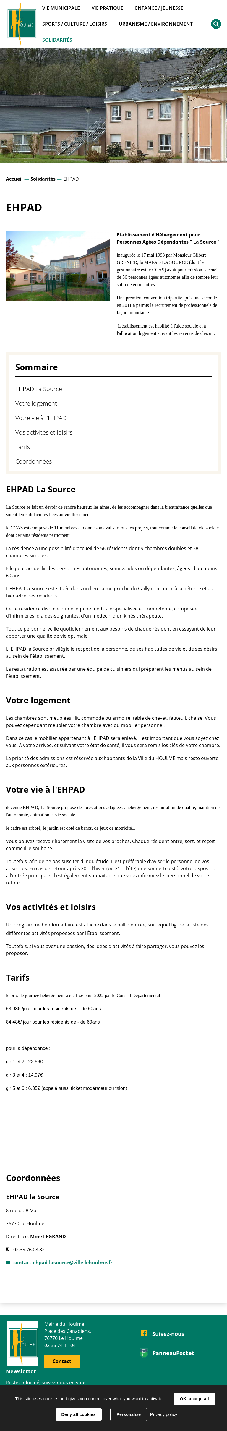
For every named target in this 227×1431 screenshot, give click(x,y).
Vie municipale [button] (61, 8)
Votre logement (36, 403)
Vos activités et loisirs (43, 432)
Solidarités (43, 179)
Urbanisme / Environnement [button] (156, 24)
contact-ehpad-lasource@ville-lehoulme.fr (62, 1262)
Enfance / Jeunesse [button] (159, 8)
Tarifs (22, 447)
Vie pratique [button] (107, 8)
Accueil (14, 179)
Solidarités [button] (57, 40)
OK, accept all (194, 1398)
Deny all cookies (78, 1414)
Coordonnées (33, 461)
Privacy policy (163, 1414)
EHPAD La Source (38, 389)
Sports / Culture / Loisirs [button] (74, 24)
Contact (62, 1361)
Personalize (128, 1414)
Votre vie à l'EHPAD (41, 418)
